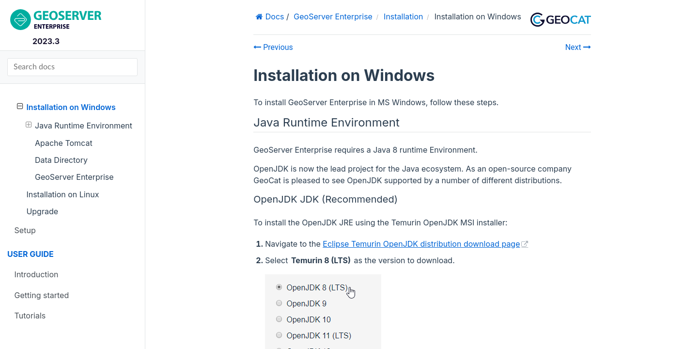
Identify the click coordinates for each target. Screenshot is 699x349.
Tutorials (30, 315)
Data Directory (61, 160)
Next (578, 47)
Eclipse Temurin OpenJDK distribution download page (421, 244)
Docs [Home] (273, 16)
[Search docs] (72, 67)
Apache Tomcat (64, 143)
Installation (403, 16)
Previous (273, 47)
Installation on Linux (62, 194)
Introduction (37, 274)
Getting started (42, 295)
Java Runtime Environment (79, 125)
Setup (25, 230)
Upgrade (42, 211)
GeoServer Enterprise (74, 177)
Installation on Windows (66, 107)
